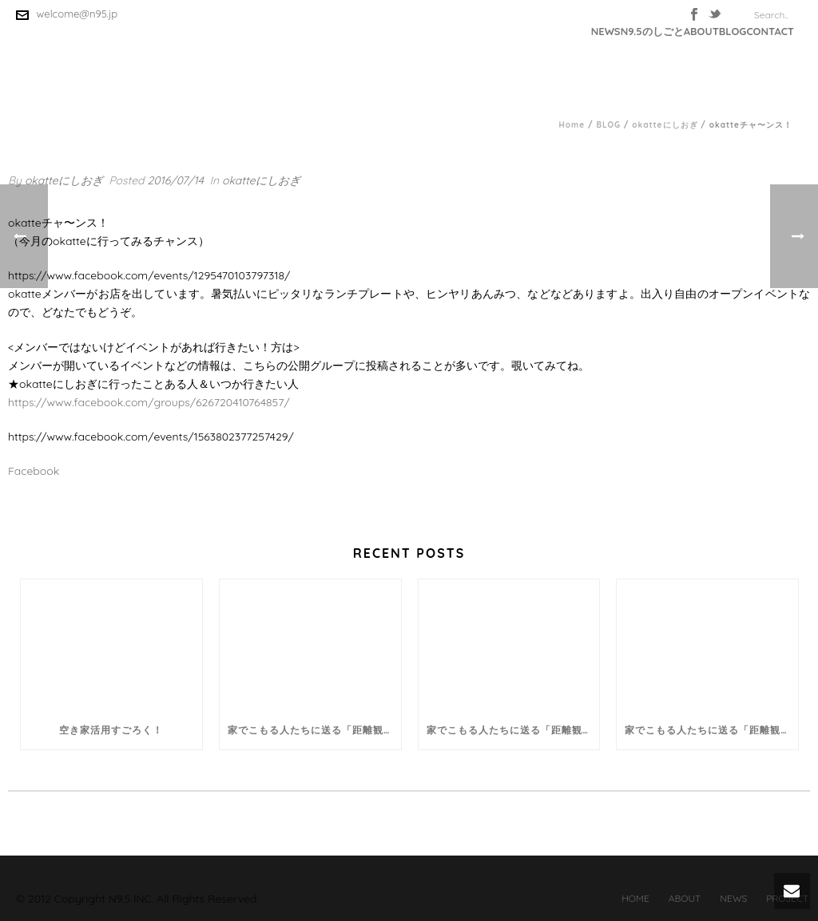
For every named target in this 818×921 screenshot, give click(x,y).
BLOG (733, 31)
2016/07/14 (175, 180)
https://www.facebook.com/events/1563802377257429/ (151, 436)
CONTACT (770, 31)
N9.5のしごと (652, 31)
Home (572, 125)
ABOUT (701, 31)
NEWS (606, 31)
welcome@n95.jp (77, 13)
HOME (635, 898)
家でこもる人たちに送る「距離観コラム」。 (314, 730)
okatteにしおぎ (664, 125)
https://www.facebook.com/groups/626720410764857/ (149, 402)
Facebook (33, 471)
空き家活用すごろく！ (111, 730)
